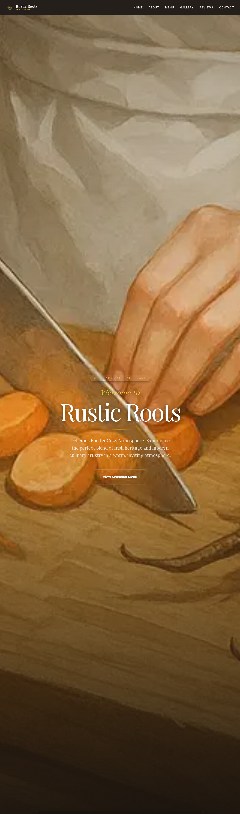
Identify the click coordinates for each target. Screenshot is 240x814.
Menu (169, 7)
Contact (226, 7)
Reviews (206, 7)
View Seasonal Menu (120, 477)
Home (138, 7)
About (154, 7)
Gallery (187, 7)
